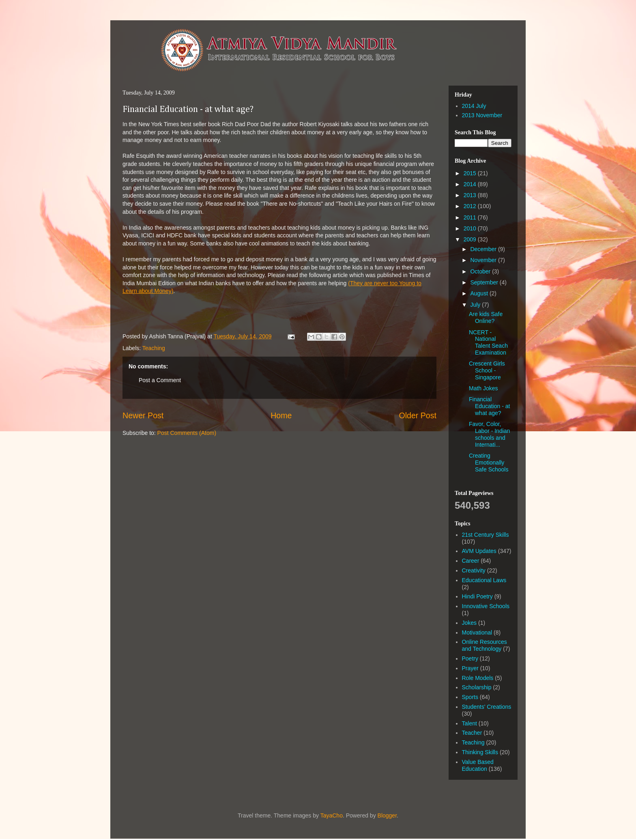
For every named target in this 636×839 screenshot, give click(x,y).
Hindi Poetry (477, 596)
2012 (471, 206)
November (484, 260)
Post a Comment (160, 380)
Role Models (478, 678)
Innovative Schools (486, 606)
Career (470, 560)
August (479, 293)
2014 (471, 184)
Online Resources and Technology (484, 645)
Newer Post (142, 415)
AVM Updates (479, 551)
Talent (469, 723)
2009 (471, 239)
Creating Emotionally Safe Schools (489, 462)
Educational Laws (484, 580)
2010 (471, 228)
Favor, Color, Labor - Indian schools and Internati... (489, 434)
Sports (470, 697)
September (484, 282)
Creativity (474, 570)
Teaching (153, 348)
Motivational (477, 632)
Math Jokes (483, 388)
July (476, 304)
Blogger (387, 815)
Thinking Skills (480, 752)
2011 (471, 217)
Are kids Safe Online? (486, 317)
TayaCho (331, 815)
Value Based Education (478, 765)
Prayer (470, 668)
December (484, 249)
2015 (471, 173)
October (481, 271)
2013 (471, 195)
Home (281, 415)
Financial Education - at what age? (188, 109)
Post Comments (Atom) (186, 433)
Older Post (417, 415)
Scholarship (477, 687)
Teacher (472, 732)
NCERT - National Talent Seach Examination (488, 342)
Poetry (470, 658)
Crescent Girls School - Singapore (487, 370)
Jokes (469, 623)
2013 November (482, 115)
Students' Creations (486, 706)
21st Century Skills (485, 534)
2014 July (474, 106)
